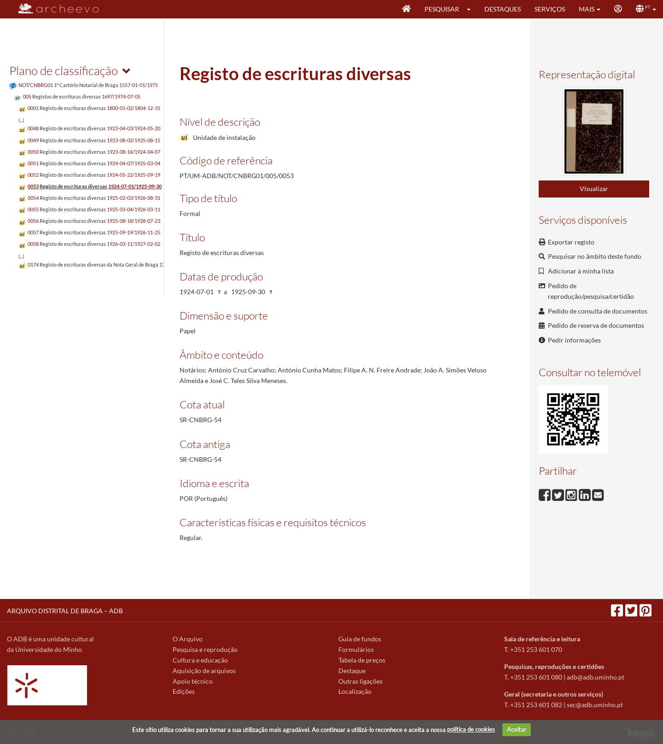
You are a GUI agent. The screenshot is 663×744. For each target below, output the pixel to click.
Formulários (356, 649)
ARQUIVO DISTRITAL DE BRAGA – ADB (65, 611)
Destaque (352, 670)
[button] (471, 9)
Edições (184, 691)
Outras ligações (360, 681)
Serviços (550, 9)
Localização (355, 691)
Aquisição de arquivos (204, 670)
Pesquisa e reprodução (205, 649)
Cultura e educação (200, 660)
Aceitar (516, 729)
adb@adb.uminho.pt (595, 677)
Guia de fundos (359, 639)
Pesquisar (442, 9)
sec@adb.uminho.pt (595, 705)
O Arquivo (188, 639)
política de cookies (471, 729)
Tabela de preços (361, 660)
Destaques (502, 9)
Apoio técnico (193, 681)
